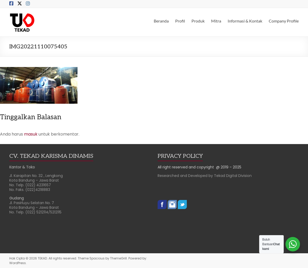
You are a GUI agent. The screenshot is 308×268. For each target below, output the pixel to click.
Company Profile (284, 20)
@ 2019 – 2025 (228, 167)
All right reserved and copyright (187, 167)
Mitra (216, 20)
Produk (198, 20)
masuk (30, 134)
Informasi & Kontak (245, 20)
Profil (180, 20)
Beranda (161, 20)
